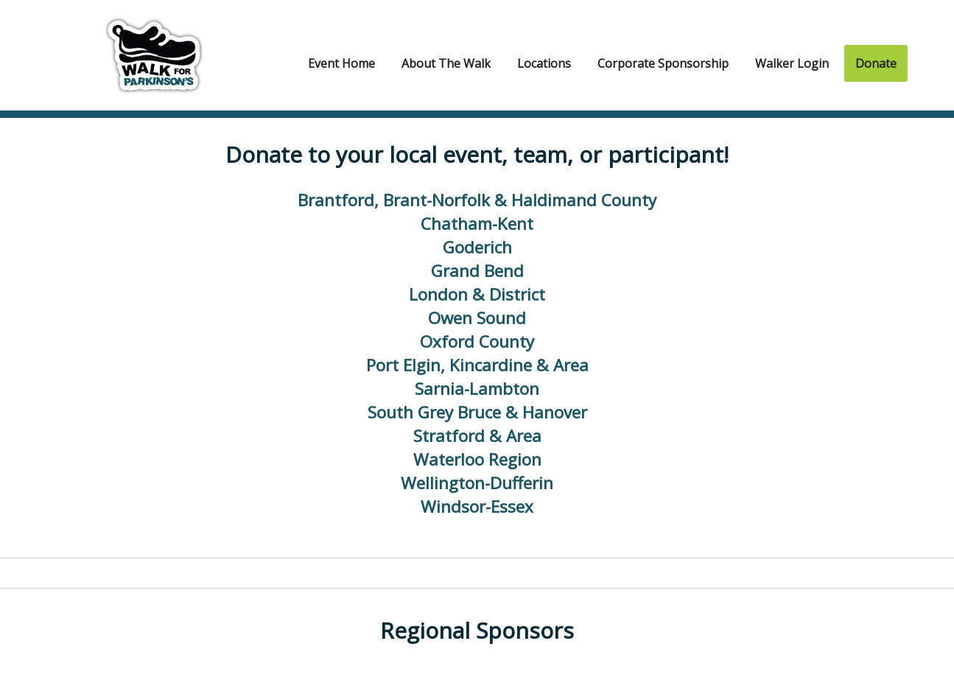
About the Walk (446, 63)
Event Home (341, 63)
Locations (544, 63)
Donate (876, 63)
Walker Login (792, 63)
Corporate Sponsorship (663, 63)
